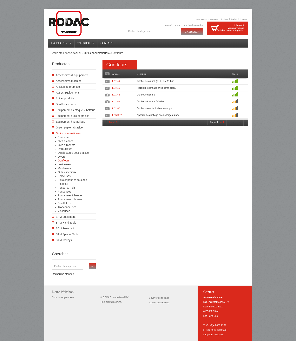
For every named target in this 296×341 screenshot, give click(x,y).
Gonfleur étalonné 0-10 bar (151, 101)
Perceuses (64, 176)
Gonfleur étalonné (146, 94)
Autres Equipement (67, 92)
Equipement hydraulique (70, 121)
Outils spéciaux (67, 172)
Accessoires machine (69, 80)
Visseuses (64, 211)
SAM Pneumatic (65, 228)
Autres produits (65, 98)
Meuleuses (64, 168)
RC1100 (116, 81)
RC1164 (116, 94)
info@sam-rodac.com (213, 334)
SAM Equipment (66, 216)
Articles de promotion (69, 86)
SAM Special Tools (67, 234)
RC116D (116, 108)
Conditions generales (63, 297)
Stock (235, 74)
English (234, 19)
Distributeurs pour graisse (73, 152)
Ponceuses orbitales (70, 199)
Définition (141, 74)
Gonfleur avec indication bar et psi (154, 108)
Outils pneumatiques (96, 53)
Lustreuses (64, 164)
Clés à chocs (65, 141)
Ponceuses (64, 191)
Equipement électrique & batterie (75, 110)
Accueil (168, 25)
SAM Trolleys (64, 240)
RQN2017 (117, 115)
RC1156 (116, 88)
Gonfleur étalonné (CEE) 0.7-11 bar (155, 81)
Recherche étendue (193, 25)
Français (243, 19)
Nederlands (213, 19)
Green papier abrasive (69, 127)
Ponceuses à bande (70, 195)
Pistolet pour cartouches (72, 179)
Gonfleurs (64, 160)
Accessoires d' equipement (72, 75)
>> (240, 122)
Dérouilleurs (65, 148)
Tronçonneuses (67, 207)
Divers (62, 156)
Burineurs (63, 137)
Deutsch (224, 19)
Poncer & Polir (66, 187)
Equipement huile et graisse (72, 115)
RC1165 (116, 101)
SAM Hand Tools (66, 222)
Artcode (116, 74)
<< (234, 122)
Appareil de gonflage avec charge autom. (158, 115)
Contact (106, 43)
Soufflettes (64, 203)
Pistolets (63, 183)
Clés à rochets (66, 145)
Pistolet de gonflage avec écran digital (156, 88)
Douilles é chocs (66, 104)
